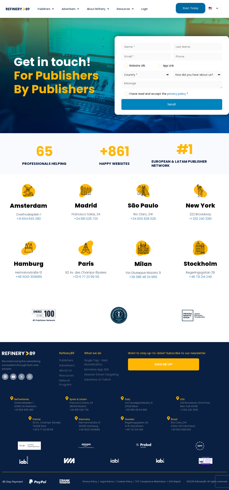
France (37, 419)
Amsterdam (28, 208)
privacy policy (176, 94)
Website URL (137, 66)
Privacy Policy (90, 481)
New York (200, 207)
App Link (168, 66)
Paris (86, 266)
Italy (127, 399)
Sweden (129, 419)
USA (182, 399)
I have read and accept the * (158, 94)
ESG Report (175, 481)
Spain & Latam (78, 399)
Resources (125, 9)
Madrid (86, 208)
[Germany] (76, 418)
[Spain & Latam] (67, 398)
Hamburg (29, 266)
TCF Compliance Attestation (150, 481)
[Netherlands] (12, 398)
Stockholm (200, 266)
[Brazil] (168, 418)
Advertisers (70, 9)
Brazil (174, 419)
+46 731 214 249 (200, 278)
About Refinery (98, 9)
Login (144, 9)
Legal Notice (107, 481)
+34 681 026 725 (86, 220)
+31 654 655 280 (29, 220)
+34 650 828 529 (143, 220)
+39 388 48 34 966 (143, 279)
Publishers (46, 9)
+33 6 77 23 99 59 (86, 278)
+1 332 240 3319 (200, 220)
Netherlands (21, 399)
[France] (30, 418)
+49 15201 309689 (29, 278)
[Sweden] (122, 418)
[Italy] (122, 398)
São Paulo (143, 208)
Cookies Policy (124, 481)
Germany (84, 419)
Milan (143, 266)
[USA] (177, 398)
